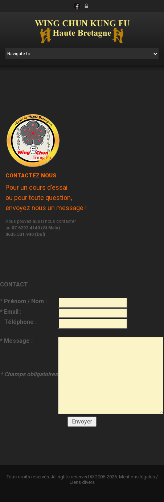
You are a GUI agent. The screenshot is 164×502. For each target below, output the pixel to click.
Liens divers (82, 482)
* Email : (10, 311)
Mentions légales (137, 476)
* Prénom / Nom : (23, 301)
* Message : (29, 357)
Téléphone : (18, 321)
